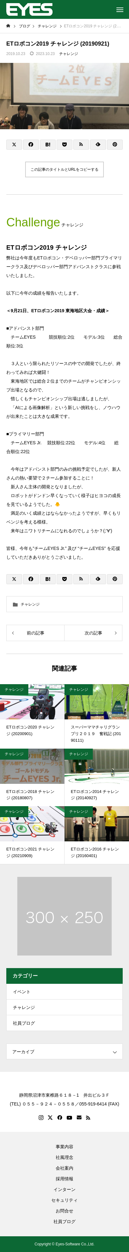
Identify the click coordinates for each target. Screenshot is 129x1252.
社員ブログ (24, 1023)
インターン (64, 1189)
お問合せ (64, 1211)
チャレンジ (68, 54)
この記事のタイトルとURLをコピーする (64, 169)
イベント (22, 991)
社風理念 (64, 1157)
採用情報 (64, 1179)
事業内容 (64, 1146)
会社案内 (64, 1168)
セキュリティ (64, 1200)
